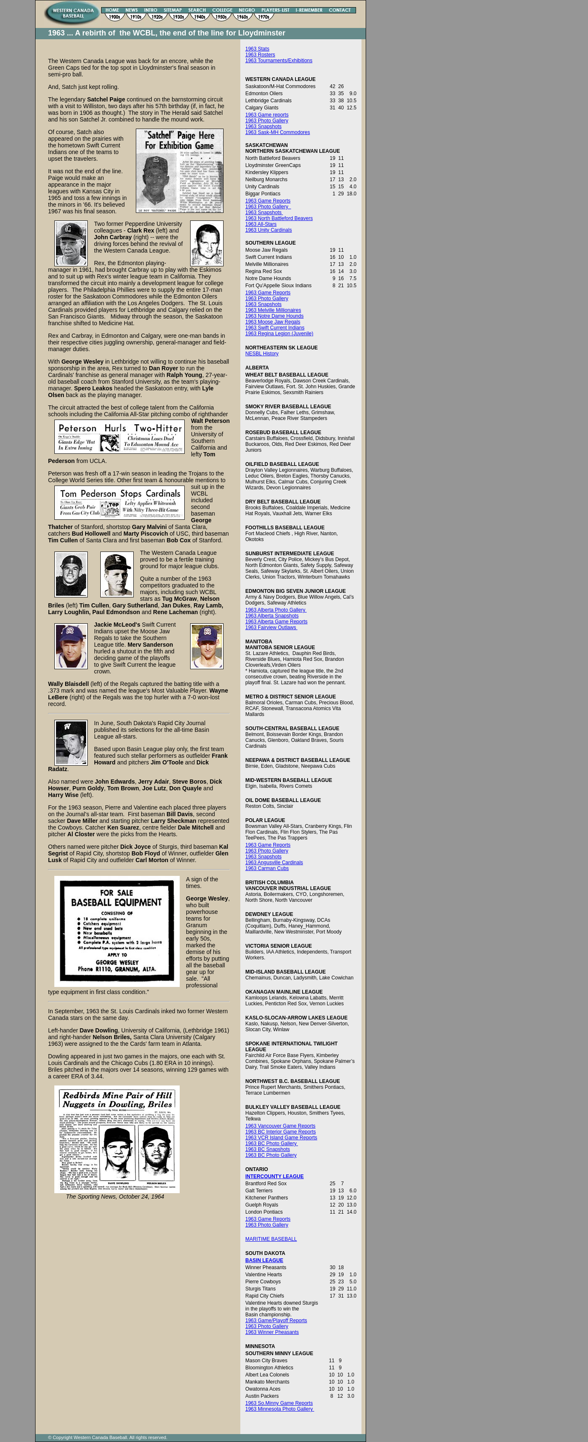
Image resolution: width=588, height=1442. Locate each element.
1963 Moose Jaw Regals (272, 322)
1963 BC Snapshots (267, 1149)
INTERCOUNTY (263, 1176)
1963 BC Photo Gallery (271, 1143)
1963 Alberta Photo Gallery (276, 610)
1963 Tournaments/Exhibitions (279, 60)
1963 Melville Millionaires (273, 310)
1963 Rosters (260, 55)
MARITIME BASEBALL (271, 1239)
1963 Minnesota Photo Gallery (279, 1409)
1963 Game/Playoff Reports (276, 1320)
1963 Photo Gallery (266, 121)
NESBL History (262, 354)
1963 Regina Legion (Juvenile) (279, 333)
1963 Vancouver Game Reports (280, 1126)
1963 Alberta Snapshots (271, 616)
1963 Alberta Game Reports (276, 622)
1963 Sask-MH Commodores (277, 132)
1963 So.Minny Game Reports (279, 1403)
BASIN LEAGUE (264, 1260)
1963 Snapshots (263, 126)
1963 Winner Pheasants (272, 1332)
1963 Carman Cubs (267, 868)
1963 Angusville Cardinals (274, 862)
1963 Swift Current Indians (274, 328)
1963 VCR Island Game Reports (281, 1138)
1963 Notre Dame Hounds (274, 316)
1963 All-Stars (261, 224)
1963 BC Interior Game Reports (280, 1132)
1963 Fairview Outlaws (271, 627)
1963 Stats (257, 49)
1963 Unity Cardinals (268, 230)
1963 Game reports (266, 115)
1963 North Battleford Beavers (279, 218)
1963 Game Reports (267, 201)
